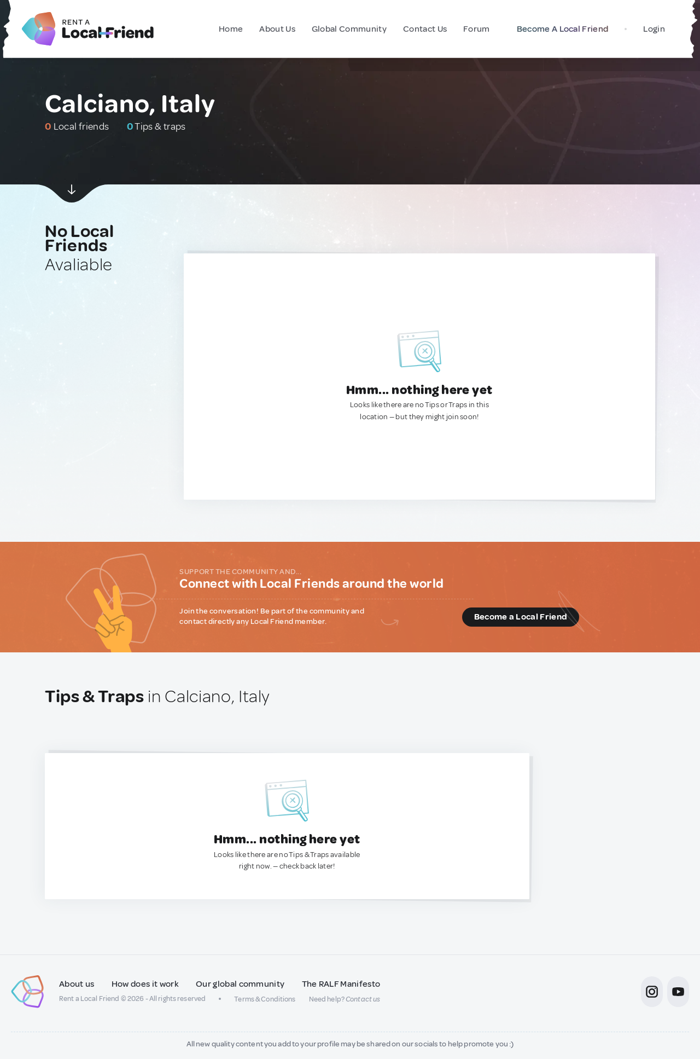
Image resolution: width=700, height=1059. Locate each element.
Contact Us (425, 29)
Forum (476, 29)
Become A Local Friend (560, 29)
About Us (277, 29)
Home (231, 29)
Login (654, 29)
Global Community (349, 29)
